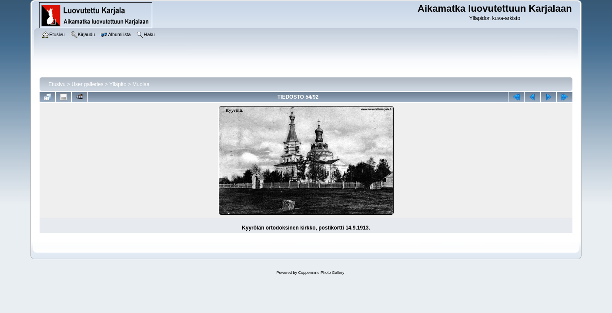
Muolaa (140, 84)
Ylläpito (117, 84)
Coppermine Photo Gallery (321, 272)
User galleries (87, 84)
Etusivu (56, 84)
